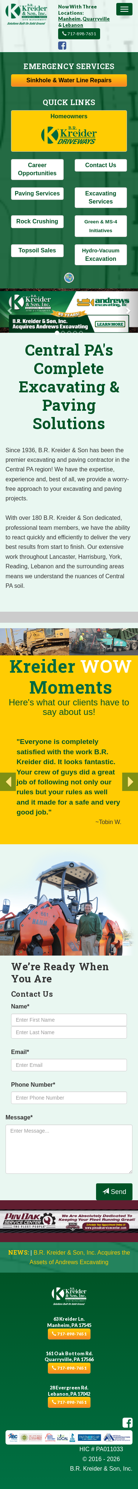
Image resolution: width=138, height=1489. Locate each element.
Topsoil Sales (37, 250)
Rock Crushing (37, 221)
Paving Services (37, 193)
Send (114, 1191)
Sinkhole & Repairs (69, 80)
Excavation (101, 255)
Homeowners (69, 131)
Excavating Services (100, 197)
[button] (10, 310)
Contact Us (100, 165)
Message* (19, 1117)
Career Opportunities (37, 169)
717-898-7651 (79, 33)
